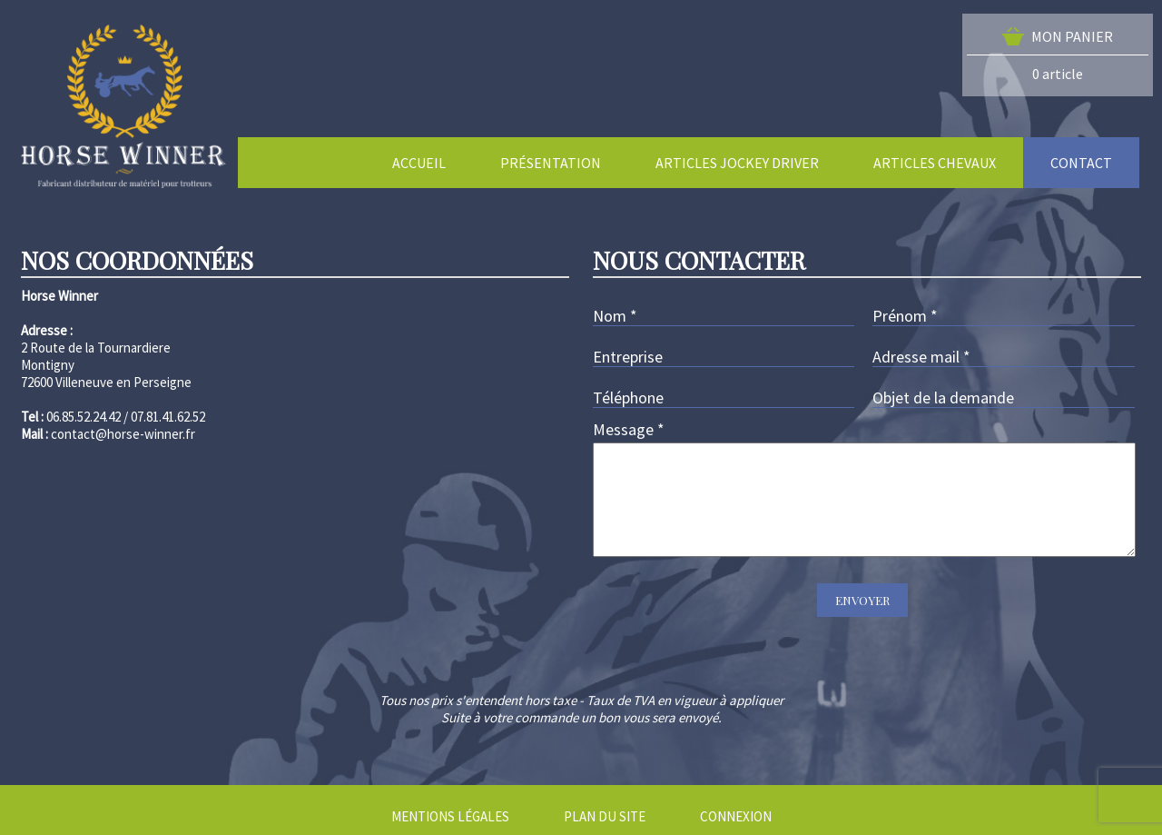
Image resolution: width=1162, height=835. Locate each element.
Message (629, 429)
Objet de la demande (943, 397)
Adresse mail (921, 356)
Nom (615, 315)
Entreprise (628, 356)
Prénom (905, 315)
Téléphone (628, 397)
